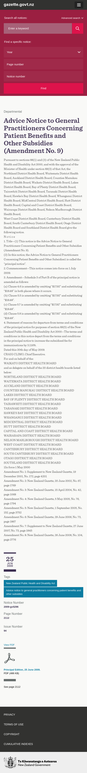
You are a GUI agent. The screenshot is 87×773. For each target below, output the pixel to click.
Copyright (11, 734)
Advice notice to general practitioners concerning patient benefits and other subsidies (43, 592)
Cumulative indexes (18, 744)
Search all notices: (15, 17)
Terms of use (14, 724)
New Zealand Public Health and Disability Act (30, 583)
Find (43, 88)
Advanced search (72, 18)
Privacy (9, 714)
